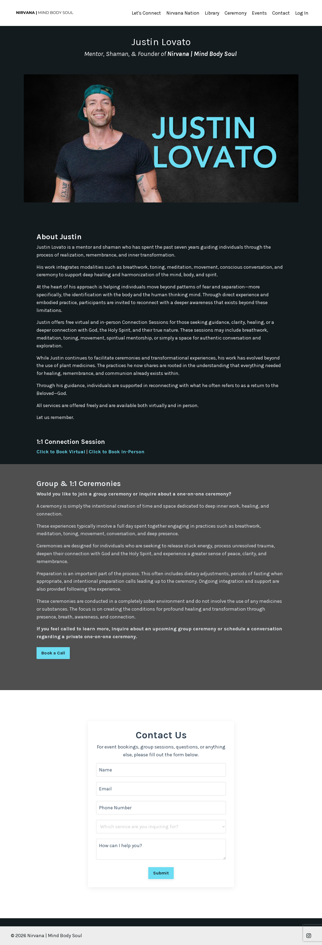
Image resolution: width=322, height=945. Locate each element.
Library (212, 13)
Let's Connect (146, 13)
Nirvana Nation (182, 13)
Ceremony (236, 13)
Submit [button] (161, 873)
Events (259, 13)
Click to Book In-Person (116, 452)
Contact (281, 13)
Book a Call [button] (53, 652)
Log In (301, 13)
